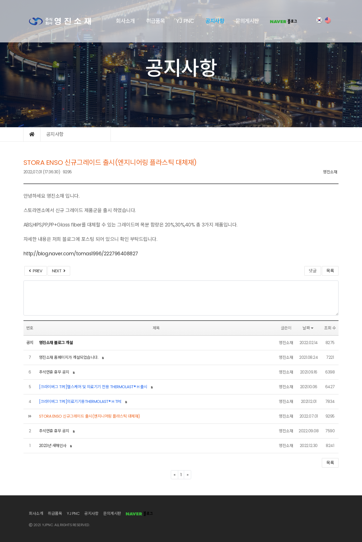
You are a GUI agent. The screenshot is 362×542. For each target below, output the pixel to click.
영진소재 (330, 172)
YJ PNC (185, 21)
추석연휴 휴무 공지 (54, 372)
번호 (29, 328)
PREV (35, 271)
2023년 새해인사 (52, 445)
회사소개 (125, 21)
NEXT (58, 271)
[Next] (187, 475)
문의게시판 (247, 21)
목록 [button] (330, 463)
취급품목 (155, 21)
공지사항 (214, 21)
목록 (330, 271)
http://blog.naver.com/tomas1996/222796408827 (80, 253)
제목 (156, 328)
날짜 (309, 328)
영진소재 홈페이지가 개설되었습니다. (68, 357)
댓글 (312, 271)
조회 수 (330, 328)
